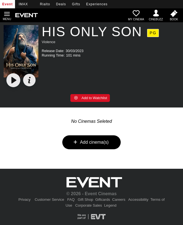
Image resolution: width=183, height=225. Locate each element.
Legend (110, 205)
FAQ (71, 199)
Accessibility (138, 199)
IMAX (23, 4)
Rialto (45, 4)
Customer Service (49, 199)
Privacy (24, 199)
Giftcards (102, 199)
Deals (61, 4)
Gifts (76, 4)
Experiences (97, 4)
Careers (118, 199)
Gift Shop (85, 199)
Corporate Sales (88, 205)
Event (7, 4)
